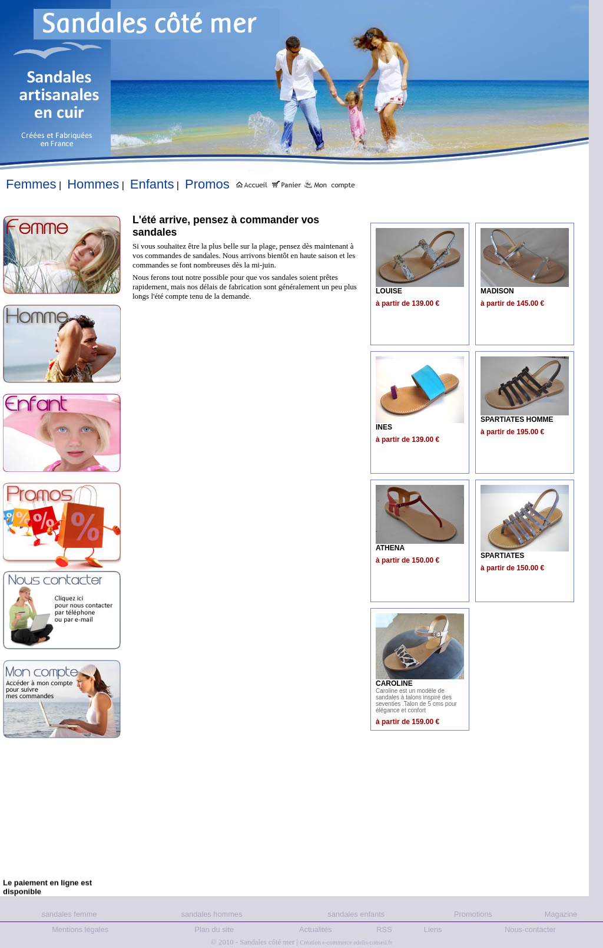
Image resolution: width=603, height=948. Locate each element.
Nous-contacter (530, 929)
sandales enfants (356, 914)
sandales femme (69, 914)
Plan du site (214, 929)
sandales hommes (212, 914)
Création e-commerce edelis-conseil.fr (346, 942)
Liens (433, 929)
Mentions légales (80, 929)
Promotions (473, 914)
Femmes (31, 184)
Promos (207, 184)
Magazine (561, 914)
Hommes (93, 184)
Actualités (315, 929)
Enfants (152, 184)
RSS (384, 929)
